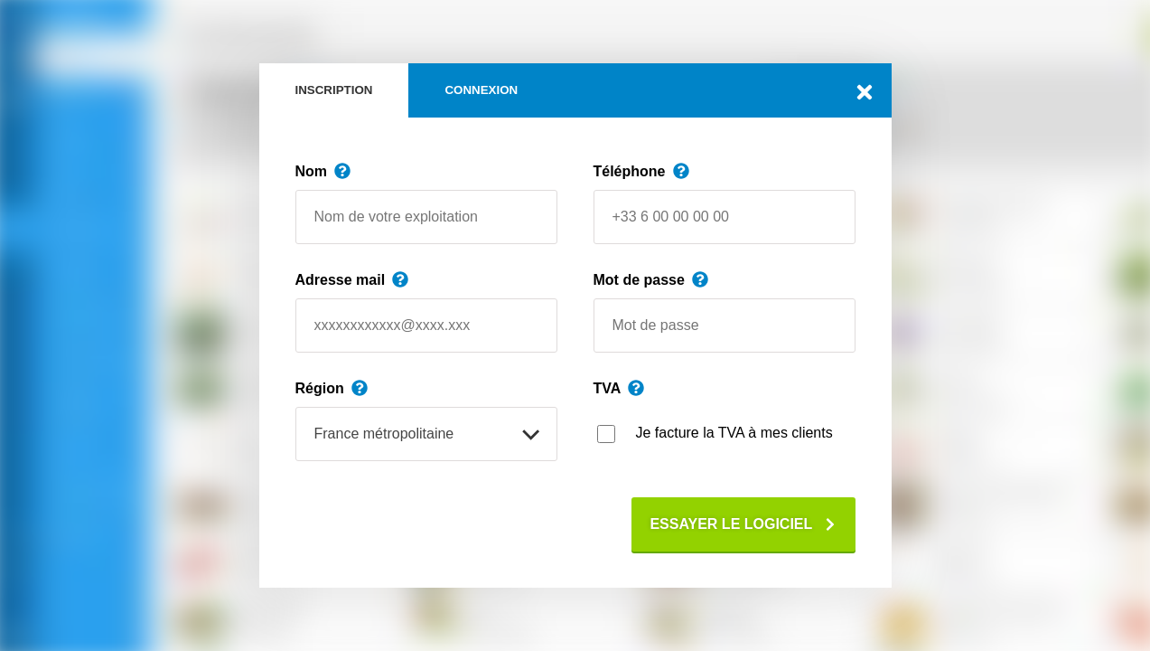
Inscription (334, 90)
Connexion (481, 90)
